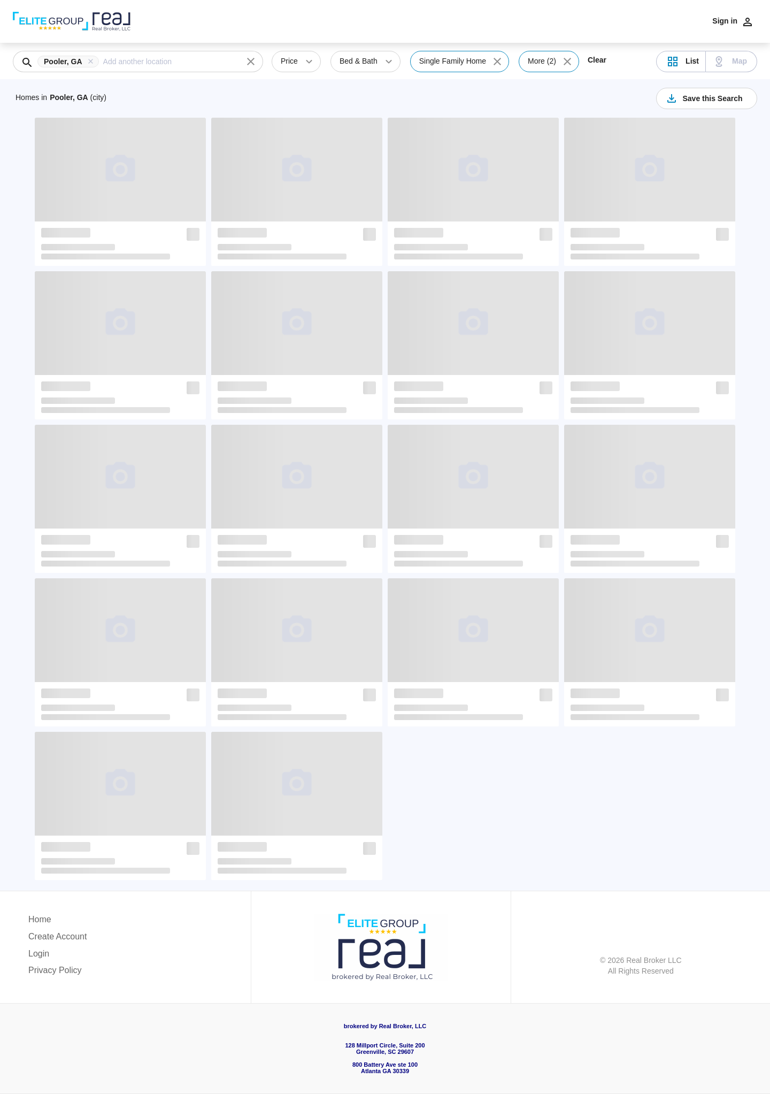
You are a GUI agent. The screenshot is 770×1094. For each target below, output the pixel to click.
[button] (70, 61)
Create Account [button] (57, 936)
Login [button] (38, 953)
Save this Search (703, 98)
